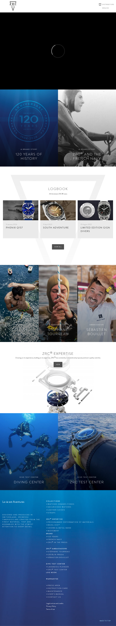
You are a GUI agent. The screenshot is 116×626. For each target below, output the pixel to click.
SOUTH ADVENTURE (56, 227)
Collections (53, 501)
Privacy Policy (51, 606)
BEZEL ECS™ (54, 525)
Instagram (8, 507)
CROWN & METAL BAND (59, 528)
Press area (54, 585)
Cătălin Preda (56, 555)
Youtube (13, 507)
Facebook (3, 507)
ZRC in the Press (57, 542)
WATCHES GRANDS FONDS (61, 504)
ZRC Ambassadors (56, 549)
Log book (51, 572)
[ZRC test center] (87, 451)
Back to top (105, 621)
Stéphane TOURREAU (59, 552)
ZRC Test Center (57, 570)
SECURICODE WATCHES (59, 507)
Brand (49, 533)
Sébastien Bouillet (58, 557)
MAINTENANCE (55, 591)
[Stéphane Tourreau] (58, 303)
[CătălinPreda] (19, 303)
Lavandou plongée (58, 567)
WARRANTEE (52, 579)
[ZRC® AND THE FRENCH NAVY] (87, 128)
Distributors (108, 4)
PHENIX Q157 (14, 227)
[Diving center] (29, 451)
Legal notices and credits (54, 603)
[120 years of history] (29, 128)
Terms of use (50, 609)
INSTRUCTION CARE (58, 588)
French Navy (55, 539)
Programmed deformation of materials (71, 522)
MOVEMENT (53, 531)
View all (58, 247)
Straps (52, 513)
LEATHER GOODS (56, 510)
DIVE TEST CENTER (55, 564)
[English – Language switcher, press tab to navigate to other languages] (105, 8)
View (58, 365)
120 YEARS (53, 537)
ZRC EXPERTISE (54, 519)
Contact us (54, 597)
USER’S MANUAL (56, 594)
